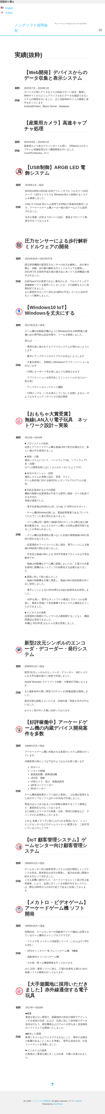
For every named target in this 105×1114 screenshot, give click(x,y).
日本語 (9, 13)
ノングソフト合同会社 (41, 1101)
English (9, 8)
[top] (52, 1085)
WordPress (58, 1104)
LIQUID (78, 1101)
